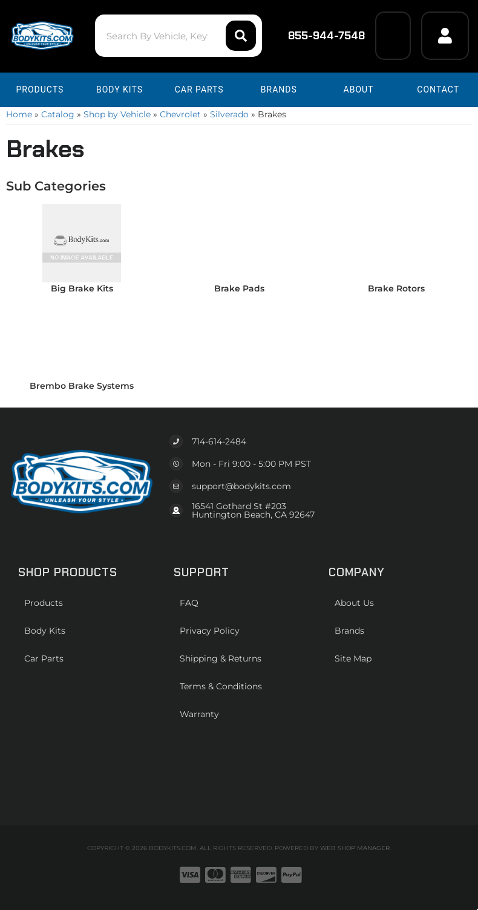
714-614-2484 (219, 441)
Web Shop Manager (355, 848)
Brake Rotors (396, 288)
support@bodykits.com (241, 486)
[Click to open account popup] (445, 35)
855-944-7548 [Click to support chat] (318, 36)
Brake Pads (239, 288)
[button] (178, 36)
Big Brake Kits (82, 288)
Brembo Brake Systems (82, 385)
